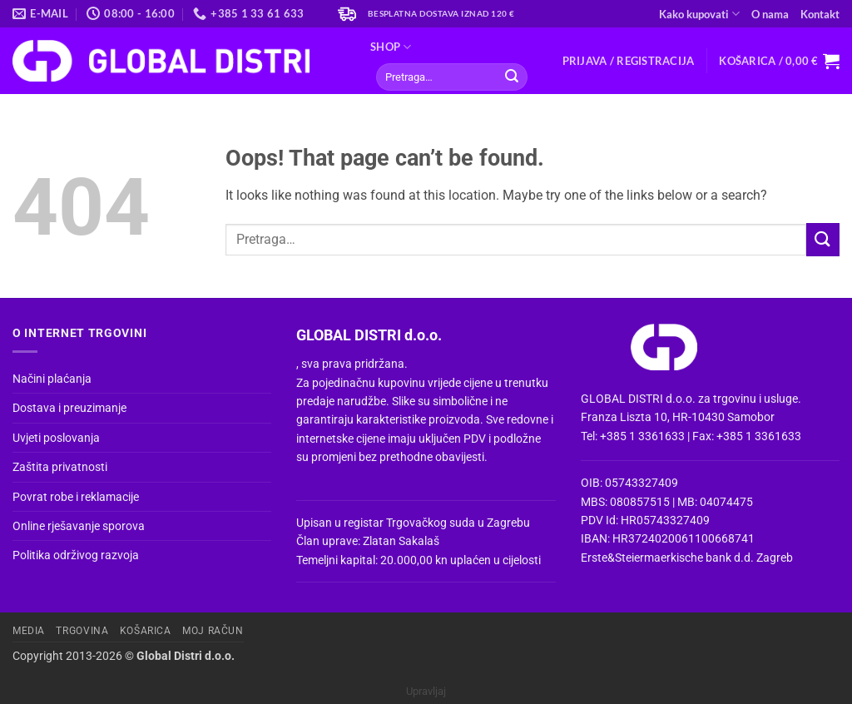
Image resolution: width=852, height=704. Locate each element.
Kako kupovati (699, 14)
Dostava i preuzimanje (69, 407)
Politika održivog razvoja (75, 555)
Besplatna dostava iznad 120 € (441, 13)
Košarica (145, 631)
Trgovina (82, 631)
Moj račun (213, 631)
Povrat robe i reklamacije (75, 496)
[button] (628, 61)
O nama (770, 14)
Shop (390, 47)
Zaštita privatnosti (59, 466)
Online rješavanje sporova (78, 526)
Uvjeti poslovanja (56, 437)
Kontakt (820, 14)
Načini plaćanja (52, 378)
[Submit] (512, 77)
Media (28, 631)
